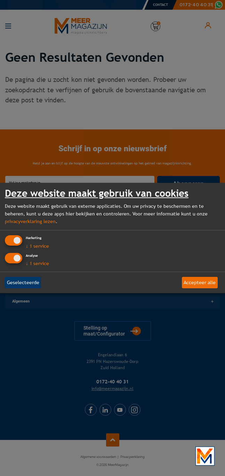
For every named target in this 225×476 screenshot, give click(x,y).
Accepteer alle (200, 282)
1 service (37, 246)
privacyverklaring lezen (30, 221)
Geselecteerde (23, 282)
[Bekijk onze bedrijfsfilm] (205, 456)
